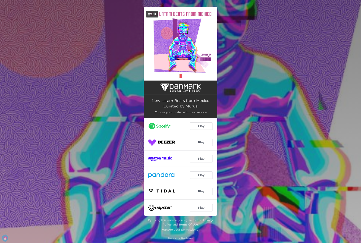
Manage (167, 229)
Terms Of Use (188, 224)
